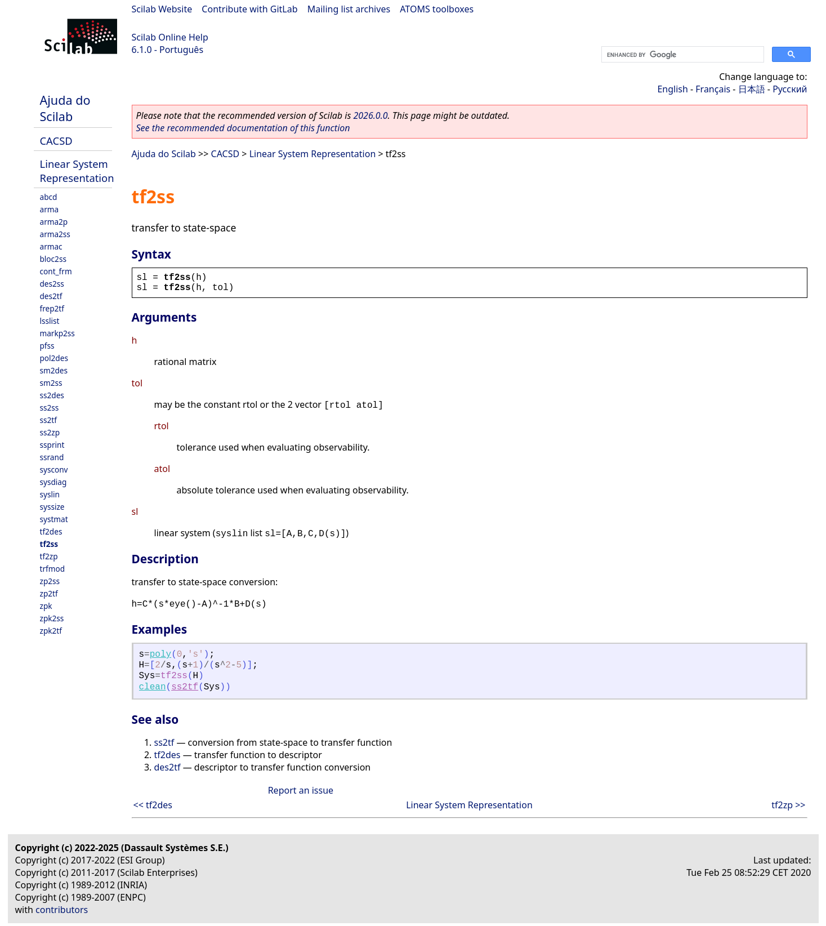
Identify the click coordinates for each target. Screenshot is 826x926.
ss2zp (50, 432)
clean (152, 687)
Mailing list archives (348, 9)
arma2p (54, 221)
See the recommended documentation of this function (243, 128)
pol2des (54, 358)
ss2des (52, 395)
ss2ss (49, 407)
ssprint (52, 444)
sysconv (54, 469)
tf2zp (49, 556)
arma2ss (55, 234)
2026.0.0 (370, 115)
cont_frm (56, 271)
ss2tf (48, 420)
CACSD (56, 140)
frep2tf (52, 308)
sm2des (54, 370)
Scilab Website (162, 9)
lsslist (50, 320)
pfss (47, 345)
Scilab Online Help (170, 37)
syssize (52, 506)
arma (49, 209)
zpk (46, 605)
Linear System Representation (77, 171)
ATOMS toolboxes (437, 9)
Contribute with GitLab (249, 9)
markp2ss (57, 333)
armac (51, 246)
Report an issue (300, 790)
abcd (48, 197)
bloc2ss (53, 258)
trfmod (52, 568)
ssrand (52, 457)
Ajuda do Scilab (65, 108)
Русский (790, 89)
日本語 (751, 89)
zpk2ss (52, 618)
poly (160, 654)
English (672, 89)
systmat (54, 519)
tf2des (51, 531)
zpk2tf (51, 630)
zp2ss (50, 581)
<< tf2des (152, 805)
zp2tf (49, 593)
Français (712, 89)
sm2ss (51, 382)
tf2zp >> (788, 805)
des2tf (51, 296)
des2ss (52, 283)
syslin (50, 494)
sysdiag (53, 482)
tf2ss (49, 543)
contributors (61, 909)
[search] (681, 55)
